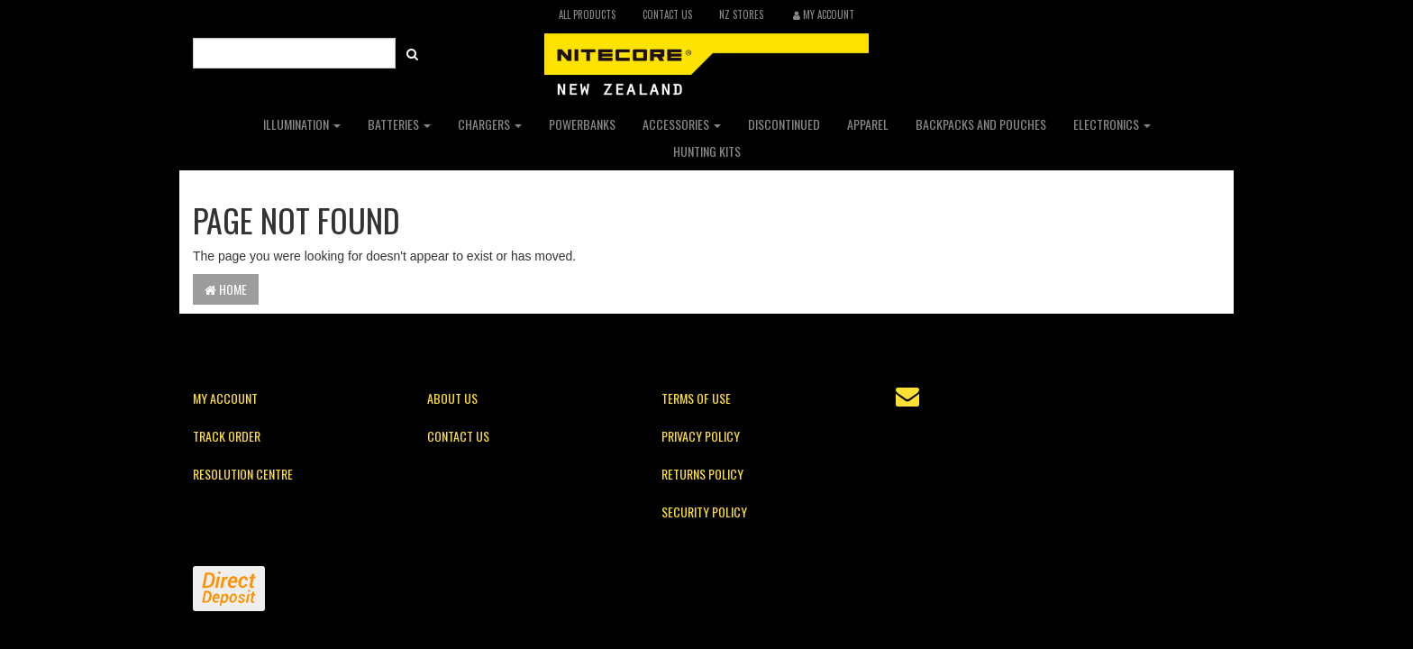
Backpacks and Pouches (981, 123)
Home (226, 288)
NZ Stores (741, 14)
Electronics (1112, 123)
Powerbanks (582, 123)
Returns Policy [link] (702, 473)
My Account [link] (225, 397)
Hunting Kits (707, 151)
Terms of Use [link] (696, 397)
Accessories (682, 123)
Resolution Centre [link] (243, 473)
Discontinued (784, 123)
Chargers (490, 123)
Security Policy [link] (704, 511)
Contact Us (667, 14)
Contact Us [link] (458, 435)
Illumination (302, 123)
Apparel (868, 123)
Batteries (399, 123)
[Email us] (907, 396)
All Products (587, 14)
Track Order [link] (226, 435)
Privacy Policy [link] (700, 435)
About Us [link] (452, 397)
